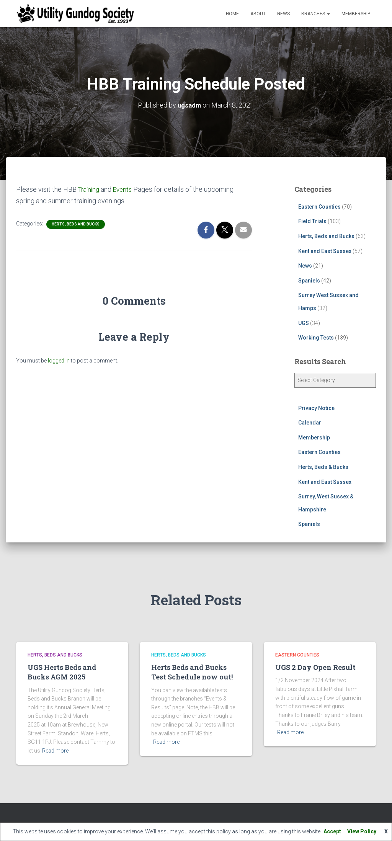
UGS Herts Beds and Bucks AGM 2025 (62, 671)
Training (89, 189)
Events (125, 189)
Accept (332, 831)
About (258, 13)
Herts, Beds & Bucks (323, 467)
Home (232, 13)
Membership (355, 13)
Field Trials (312, 221)
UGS (303, 323)
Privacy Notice (316, 408)
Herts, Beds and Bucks (76, 223)
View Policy (361, 831)
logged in (59, 360)
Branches (315, 13)
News (283, 13)
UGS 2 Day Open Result (315, 666)
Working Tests (316, 337)
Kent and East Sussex (324, 251)
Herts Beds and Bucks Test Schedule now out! (192, 671)
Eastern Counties (319, 206)
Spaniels (309, 280)
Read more (55, 750)
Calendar (309, 422)
